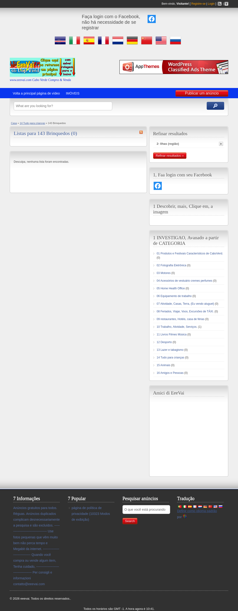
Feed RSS (219, 4)
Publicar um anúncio (202, 93)
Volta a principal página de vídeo (36, 93)
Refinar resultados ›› (170, 155)
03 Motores (164, 273)
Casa (14, 123)
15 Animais (163, 365)
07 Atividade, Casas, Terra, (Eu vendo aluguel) (185, 303)
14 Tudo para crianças (32, 123)
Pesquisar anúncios (215, 106)
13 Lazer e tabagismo (170, 349)
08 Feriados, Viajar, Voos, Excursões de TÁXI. (185, 311)
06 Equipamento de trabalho (174, 296)
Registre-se (198, 3)
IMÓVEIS (72, 93)
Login (211, 3)
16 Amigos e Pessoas (170, 373)
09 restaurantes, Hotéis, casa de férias (180, 319)
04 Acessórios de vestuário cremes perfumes (184, 280)
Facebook (226, 4)
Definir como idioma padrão (197, 511)
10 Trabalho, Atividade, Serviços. (177, 326)
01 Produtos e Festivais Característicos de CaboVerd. (190, 253)
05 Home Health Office (171, 288)
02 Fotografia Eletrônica (171, 265)
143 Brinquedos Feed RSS (141, 132)
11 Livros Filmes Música (172, 334)
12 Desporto (164, 342)
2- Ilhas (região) (168, 143)
